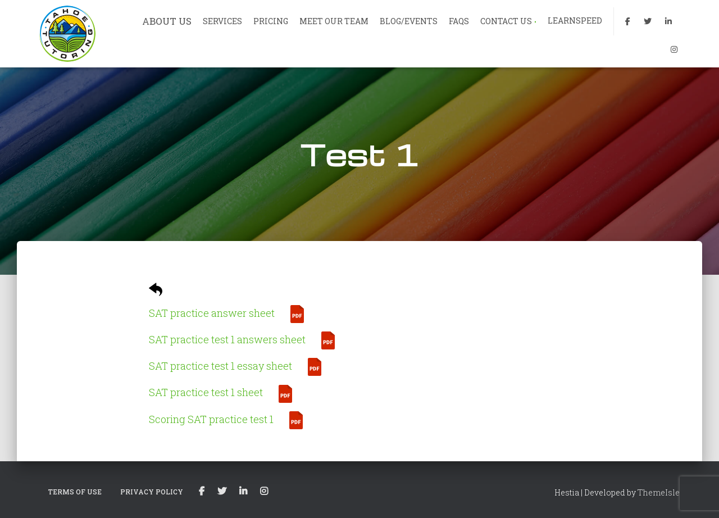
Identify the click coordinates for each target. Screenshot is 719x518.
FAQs (459, 21)
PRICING (270, 21)
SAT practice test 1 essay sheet (220, 365)
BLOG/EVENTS (409, 21)
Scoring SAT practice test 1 (211, 419)
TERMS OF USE (75, 491)
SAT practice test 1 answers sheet (227, 339)
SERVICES (222, 21)
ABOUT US (167, 21)
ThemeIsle (659, 492)
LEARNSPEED (575, 20)
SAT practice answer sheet (212, 313)
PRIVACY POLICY (151, 491)
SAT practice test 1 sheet (206, 392)
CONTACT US (508, 21)
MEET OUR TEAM (333, 21)
